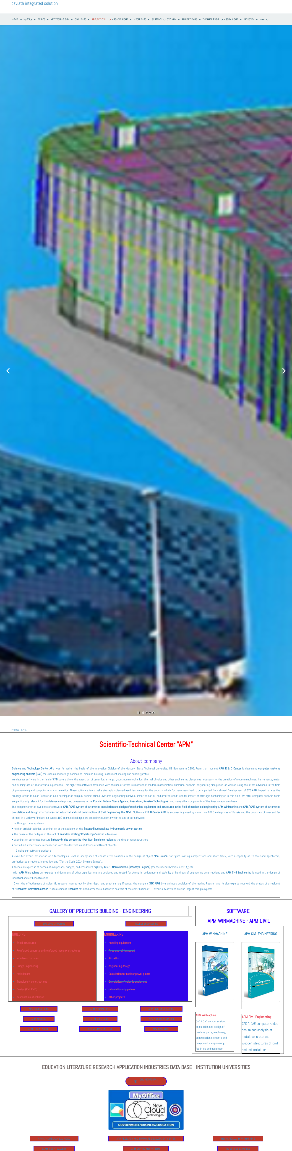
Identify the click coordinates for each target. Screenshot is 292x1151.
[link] (215, 944)
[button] (8, 371)
